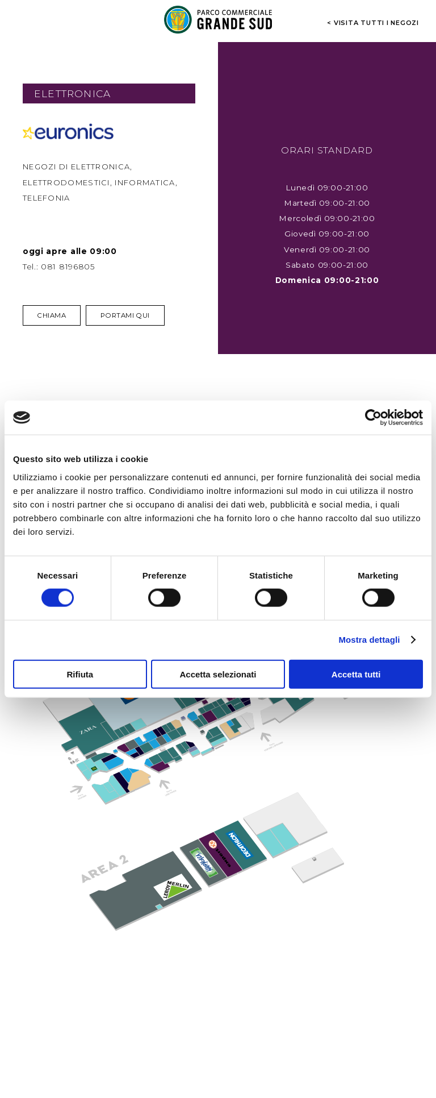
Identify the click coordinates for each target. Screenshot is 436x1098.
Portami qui (124, 315)
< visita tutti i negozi (373, 22)
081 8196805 (68, 266)
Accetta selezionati (217, 674)
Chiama (51, 315)
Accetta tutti (356, 674)
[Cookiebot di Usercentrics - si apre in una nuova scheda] (373, 417)
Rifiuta (79, 674)
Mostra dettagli (369, 639)
